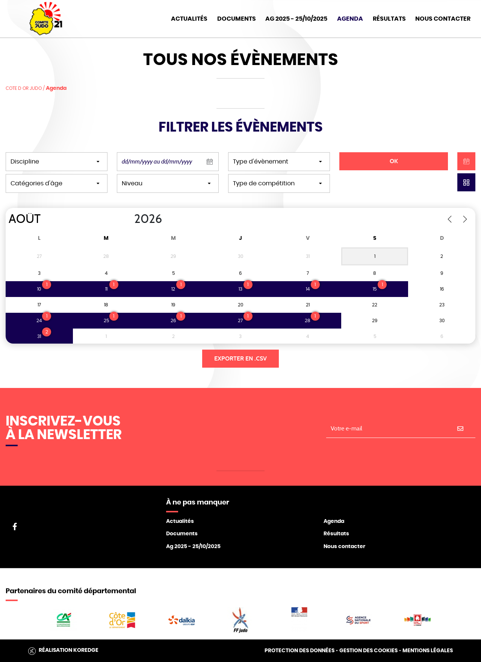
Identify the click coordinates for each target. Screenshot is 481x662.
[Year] (128, 219)
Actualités (189, 19)
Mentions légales (427, 650)
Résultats (389, 19)
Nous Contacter (442, 19)
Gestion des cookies (368, 650)
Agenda (350, 19)
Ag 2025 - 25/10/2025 (193, 546)
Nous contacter (344, 546)
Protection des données (299, 650)
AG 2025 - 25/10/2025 (296, 19)
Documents (236, 19)
